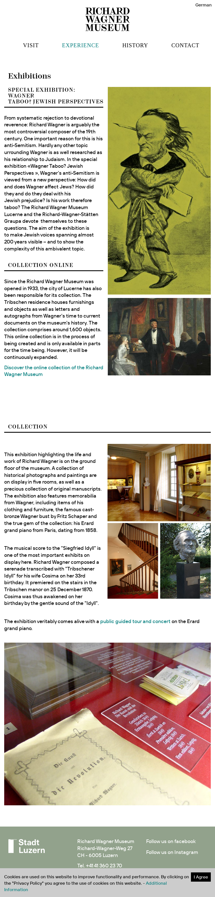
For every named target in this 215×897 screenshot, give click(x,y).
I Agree (201, 877)
